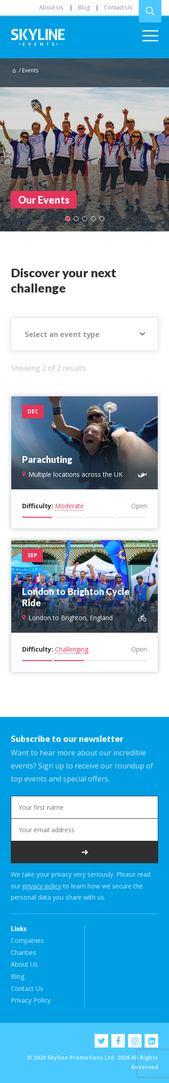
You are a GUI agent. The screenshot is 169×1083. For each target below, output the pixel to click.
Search (150, 11)
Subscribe (84, 852)
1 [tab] (67, 218)
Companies (27, 940)
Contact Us (118, 7)
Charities (23, 952)
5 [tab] (101, 218)
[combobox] (84, 334)
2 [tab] (75, 218)
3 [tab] (84, 218)
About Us (51, 7)
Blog (84, 7)
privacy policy (42, 886)
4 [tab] (93, 218)
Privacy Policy (30, 1000)
